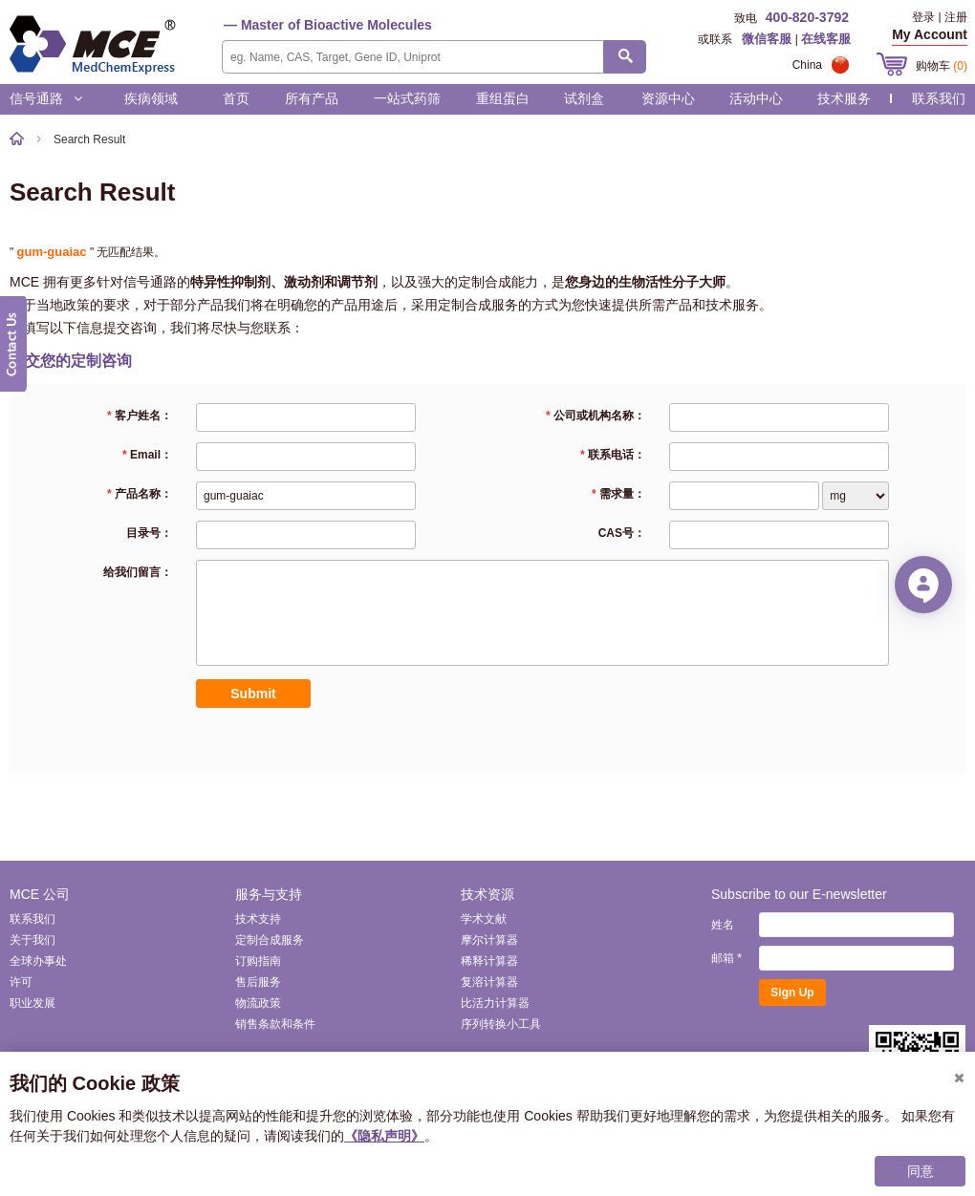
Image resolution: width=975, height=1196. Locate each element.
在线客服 (826, 39)
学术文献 (484, 919)
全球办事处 (38, 961)
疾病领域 (151, 98)
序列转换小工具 (501, 1024)
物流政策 (258, 1003)
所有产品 (311, 98)
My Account (929, 34)
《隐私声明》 (384, 1135)
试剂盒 (584, 98)
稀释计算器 (489, 961)
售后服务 (258, 982)
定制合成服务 (269, 940)
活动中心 (756, 98)
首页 (236, 98)
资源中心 (668, 98)
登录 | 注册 (939, 17)
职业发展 (32, 1003)
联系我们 (938, 98)
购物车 (941, 66)
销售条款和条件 (275, 1024)
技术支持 (258, 919)
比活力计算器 (495, 1003)
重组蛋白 (503, 98)
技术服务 (844, 98)
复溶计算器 (489, 982)
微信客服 (766, 39)
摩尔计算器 (489, 940)
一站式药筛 (407, 98)
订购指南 (258, 961)
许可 (21, 982)
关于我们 (32, 940)
